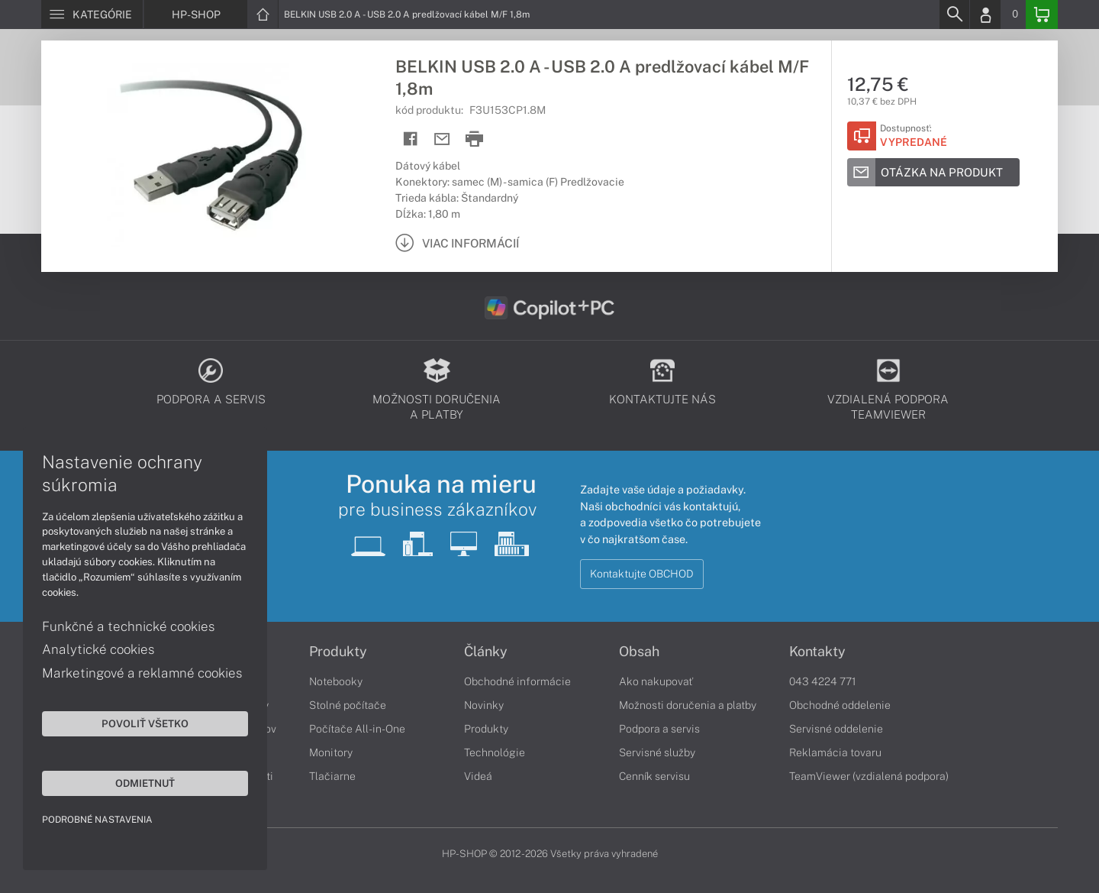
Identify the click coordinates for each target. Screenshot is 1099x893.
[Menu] (92, 14)
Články (486, 651)
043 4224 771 (822, 681)
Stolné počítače (347, 705)
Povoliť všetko (145, 723)
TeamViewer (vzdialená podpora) (869, 776)
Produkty (338, 651)
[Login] (985, 14)
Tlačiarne (332, 776)
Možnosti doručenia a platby (687, 705)
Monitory (331, 752)
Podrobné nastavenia (97, 819)
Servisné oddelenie (836, 729)
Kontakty (817, 651)
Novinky (484, 705)
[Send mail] (442, 139)
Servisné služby (657, 752)
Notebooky (336, 681)
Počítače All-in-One (357, 729)
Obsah (639, 651)
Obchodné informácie (517, 681)
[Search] (954, 14)
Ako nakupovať (656, 681)
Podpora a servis (659, 729)
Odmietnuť (145, 783)
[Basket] (1042, 14)
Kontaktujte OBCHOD (642, 574)
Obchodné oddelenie (840, 705)
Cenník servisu (654, 776)
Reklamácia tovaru (835, 752)
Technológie (494, 752)
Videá (478, 776)
